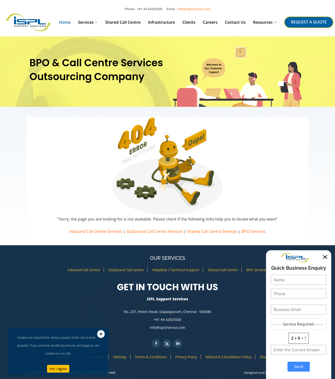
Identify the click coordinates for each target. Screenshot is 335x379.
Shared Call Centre (123, 22)
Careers (210, 22)
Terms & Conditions (151, 357)
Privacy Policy (186, 357)
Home (65, 22)
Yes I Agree (58, 368)
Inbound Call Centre (84, 270)
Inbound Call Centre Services (96, 231)
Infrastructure (161, 22)
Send (298, 366)
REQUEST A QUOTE (309, 22)
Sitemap (119, 357)
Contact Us (235, 22)
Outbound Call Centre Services (155, 231)
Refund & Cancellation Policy (229, 357)
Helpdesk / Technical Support (175, 270)
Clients (188, 22)
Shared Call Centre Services (212, 231)
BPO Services (253, 231)
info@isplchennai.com (193, 9)
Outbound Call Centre (126, 270)
